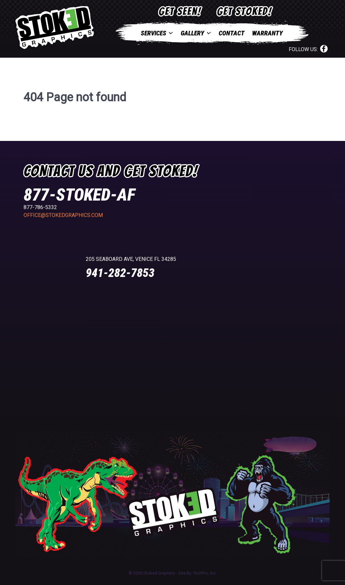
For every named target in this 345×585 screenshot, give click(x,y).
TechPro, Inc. (205, 573)
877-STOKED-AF (79, 195)
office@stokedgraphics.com (63, 215)
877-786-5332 (40, 207)
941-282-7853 (120, 273)
